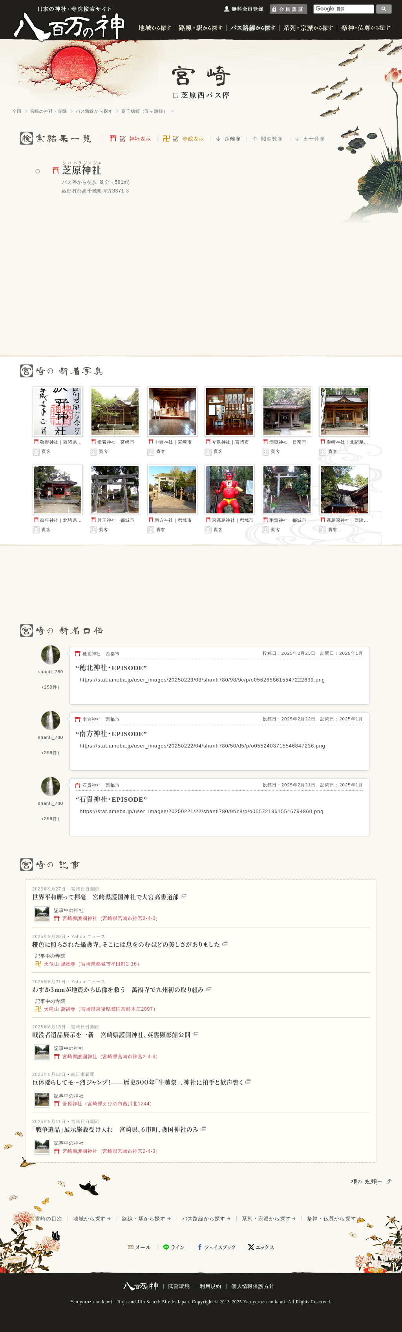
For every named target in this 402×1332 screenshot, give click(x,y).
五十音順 (314, 139)
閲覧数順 (272, 139)
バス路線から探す (94, 111)
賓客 (42, 452)
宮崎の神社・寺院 (48, 111)
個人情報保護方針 (252, 1286)
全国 (17, 111)
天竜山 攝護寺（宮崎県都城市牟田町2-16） (88, 964)
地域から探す (89, 1219)
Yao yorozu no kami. (265, 1301)
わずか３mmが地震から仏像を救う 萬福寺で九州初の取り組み (122, 990)
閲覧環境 (179, 1286)
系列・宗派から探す (266, 1219)
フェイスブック (220, 1247)
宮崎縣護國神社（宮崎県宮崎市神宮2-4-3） (107, 918)
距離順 (233, 139)
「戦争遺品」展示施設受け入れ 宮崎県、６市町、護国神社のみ (119, 1130)
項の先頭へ (367, 1181)
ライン (178, 1247)
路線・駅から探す (143, 1219)
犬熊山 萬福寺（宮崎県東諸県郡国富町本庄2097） (96, 1009)
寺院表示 (193, 139)
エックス (265, 1247)
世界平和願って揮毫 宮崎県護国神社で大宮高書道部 (109, 897)
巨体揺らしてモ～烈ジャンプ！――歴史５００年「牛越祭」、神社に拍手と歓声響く (141, 1082)
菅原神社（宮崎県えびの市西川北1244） (104, 1104)
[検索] (344, 9)
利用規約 (210, 1286)
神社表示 (140, 139)
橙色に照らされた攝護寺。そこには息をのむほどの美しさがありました (130, 945)
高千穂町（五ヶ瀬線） (144, 111)
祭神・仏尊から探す (331, 1219)
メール (143, 1247)
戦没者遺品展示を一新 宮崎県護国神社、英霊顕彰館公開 (115, 1035)
